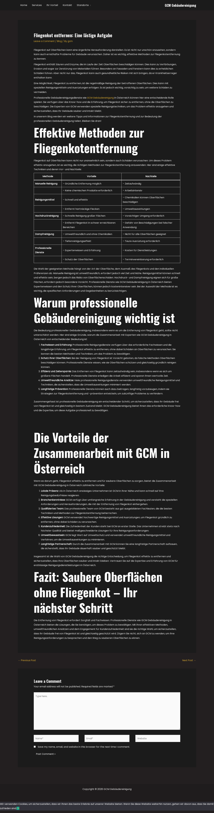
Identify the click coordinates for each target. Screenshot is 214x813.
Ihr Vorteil (52, 5)
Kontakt (67, 5)
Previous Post (27, 660)
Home (23, 5)
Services (37, 5)
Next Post (189, 660)
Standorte (83, 5)
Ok (18, 811)
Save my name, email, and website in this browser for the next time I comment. (84, 749)
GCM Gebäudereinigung (180, 5)
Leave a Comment (44, 41)
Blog (60, 41)
